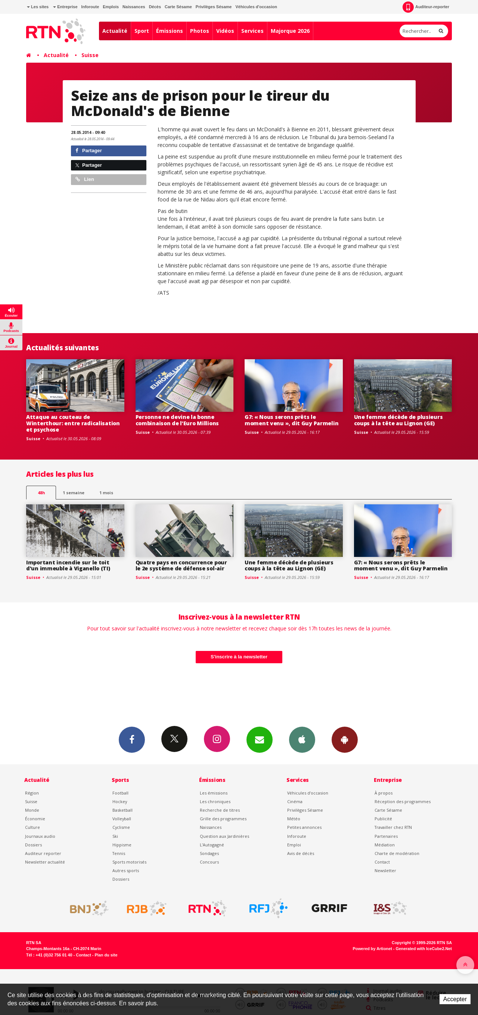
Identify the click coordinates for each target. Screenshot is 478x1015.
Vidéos (225, 30)
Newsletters (259, 739)
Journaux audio (40, 836)
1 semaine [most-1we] (73, 492)
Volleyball (121, 818)
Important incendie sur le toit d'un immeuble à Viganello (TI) (68, 565)
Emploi (294, 844)
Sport (141, 30)
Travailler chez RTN (393, 827)
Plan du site (105, 955)
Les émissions (213, 792)
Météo (293, 818)
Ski (115, 836)
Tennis (118, 853)
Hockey (119, 801)
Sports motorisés (129, 861)
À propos (383, 792)
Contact (382, 861)
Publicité (383, 818)
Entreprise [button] (65, 6)
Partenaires (386, 836)
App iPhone (302, 739)
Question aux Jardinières (224, 836)
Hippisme (121, 844)
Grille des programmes (223, 818)
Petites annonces (304, 827)
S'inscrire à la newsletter (239, 657)
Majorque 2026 (290, 30)
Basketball (122, 810)
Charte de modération (397, 853)
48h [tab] (41, 492)
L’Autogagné (212, 844)
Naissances (133, 6)
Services (252, 30)
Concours (209, 861)
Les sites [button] (38, 6)
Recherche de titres (220, 810)
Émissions (169, 30)
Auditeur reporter (43, 853)
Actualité (114, 30)
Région (32, 792)
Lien (84, 179)
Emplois (111, 6)
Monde (32, 810)
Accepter (455, 999)
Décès (155, 6)
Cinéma (294, 801)
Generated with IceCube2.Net (424, 948)
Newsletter (385, 870)
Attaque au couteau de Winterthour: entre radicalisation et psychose (73, 423)
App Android (345, 739)
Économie (35, 818)
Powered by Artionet (372, 948)
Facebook (132, 739)
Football (120, 792)
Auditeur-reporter (426, 7)
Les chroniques (215, 801)
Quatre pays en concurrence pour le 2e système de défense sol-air (181, 565)
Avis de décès (300, 853)
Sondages (209, 853)
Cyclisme (121, 827)
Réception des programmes (403, 801)
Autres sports (125, 870)
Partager (88, 150)
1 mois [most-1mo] (106, 492)
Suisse (90, 55)
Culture (32, 827)
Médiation (385, 844)
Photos (199, 30)
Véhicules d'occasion (256, 6)
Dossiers (33, 844)
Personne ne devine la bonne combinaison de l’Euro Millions (177, 420)
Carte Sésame (178, 6)
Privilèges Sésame (214, 6)
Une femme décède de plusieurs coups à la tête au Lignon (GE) (398, 420)
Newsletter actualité (45, 861)
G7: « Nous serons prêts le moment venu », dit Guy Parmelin (291, 420)
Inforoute (90, 6)
